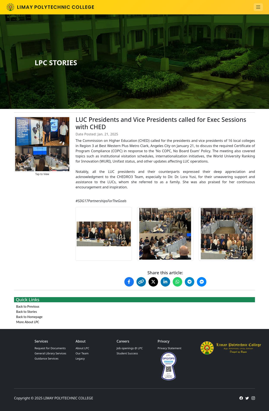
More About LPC (27, 322)
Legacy (80, 358)
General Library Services (50, 353)
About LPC (82, 348)
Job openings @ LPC (130, 348)
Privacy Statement (169, 348)
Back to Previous (27, 306)
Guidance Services (47, 358)
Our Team (82, 353)
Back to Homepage (29, 317)
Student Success (127, 353)
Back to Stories (26, 312)
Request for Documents (50, 348)
